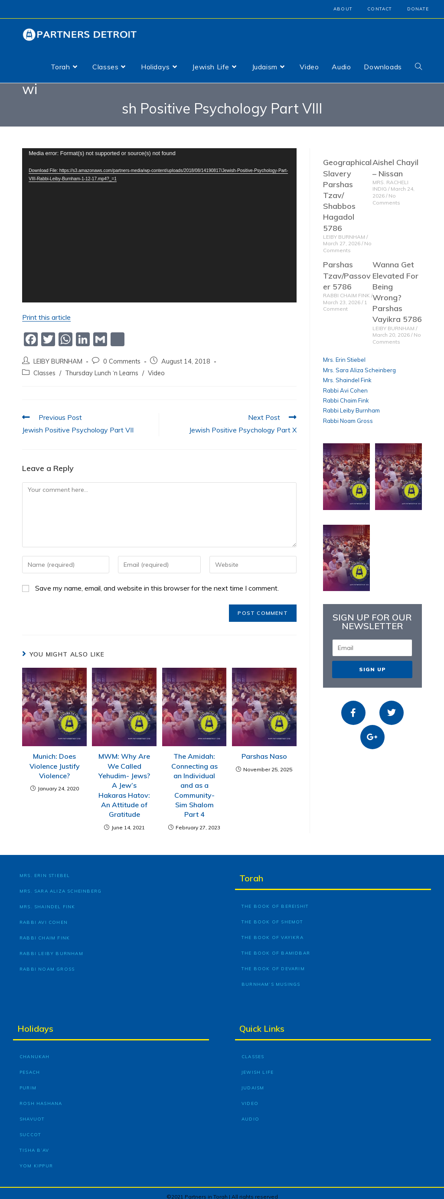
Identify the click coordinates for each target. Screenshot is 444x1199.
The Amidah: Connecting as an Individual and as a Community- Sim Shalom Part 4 (194, 778)
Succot (30, 1128)
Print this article (46, 310)
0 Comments (121, 354)
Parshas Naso (264, 749)
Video (156, 366)
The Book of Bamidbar (276, 946)
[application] (159, 219)
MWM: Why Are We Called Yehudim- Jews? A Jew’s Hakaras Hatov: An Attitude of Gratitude (124, 778)
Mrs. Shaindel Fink (347, 373)
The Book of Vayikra (273, 930)
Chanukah (35, 1050)
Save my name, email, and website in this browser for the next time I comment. (157, 581)
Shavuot (32, 1112)
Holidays (35, 1021)
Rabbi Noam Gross (348, 413)
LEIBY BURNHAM (57, 354)
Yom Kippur (36, 1159)
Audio (250, 1112)
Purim (28, 1081)
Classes (44, 366)
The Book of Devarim (273, 962)
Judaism (253, 1081)
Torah (251, 871)
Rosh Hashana (41, 1096)
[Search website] (418, 67)
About (343, 9)
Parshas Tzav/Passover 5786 (347, 269)
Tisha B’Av (34, 1143)
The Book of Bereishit (275, 899)
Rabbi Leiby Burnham (351, 403)
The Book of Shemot (273, 915)
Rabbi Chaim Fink (346, 393)
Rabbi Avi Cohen (345, 383)
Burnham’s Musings (271, 977)
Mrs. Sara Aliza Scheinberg (359, 363)
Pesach (30, 1065)
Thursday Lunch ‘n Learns (101, 366)
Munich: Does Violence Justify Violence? (54, 759)
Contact (379, 9)
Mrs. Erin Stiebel (344, 353)
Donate (418, 9)
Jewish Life (258, 1065)
